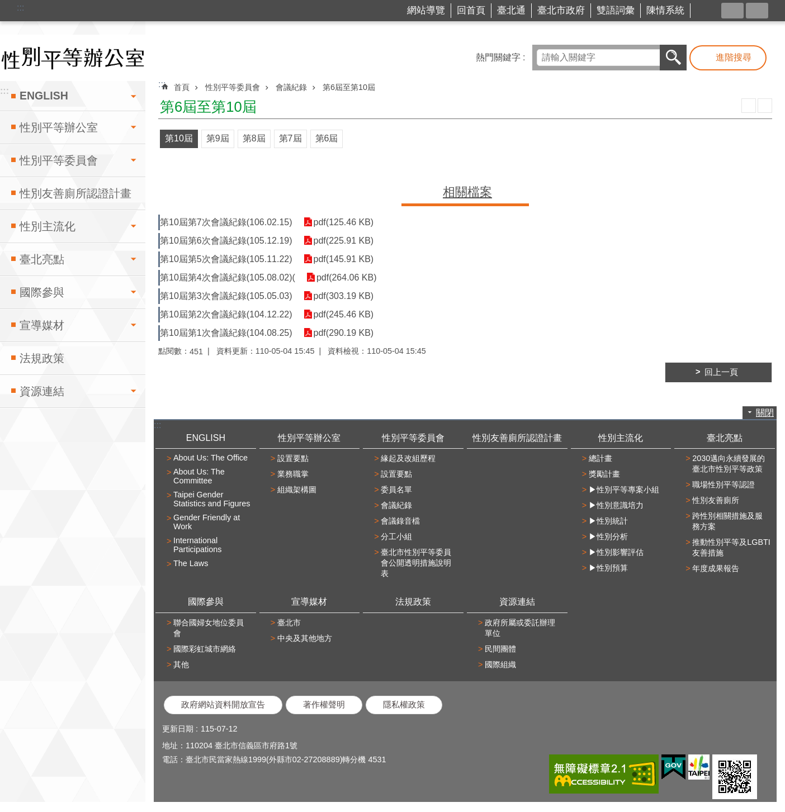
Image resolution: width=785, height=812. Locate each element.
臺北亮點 (42, 259)
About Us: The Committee (199, 476)
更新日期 (177, 728)
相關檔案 (467, 192)
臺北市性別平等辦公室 (72, 58)
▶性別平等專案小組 (624, 489)
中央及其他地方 (304, 638)
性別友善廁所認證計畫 (75, 193)
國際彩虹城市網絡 (204, 648)
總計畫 (600, 458)
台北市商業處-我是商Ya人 (708, 10)
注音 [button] (765, 105)
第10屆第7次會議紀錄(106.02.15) (226, 222)
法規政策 (42, 358)
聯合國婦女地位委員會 (208, 628)
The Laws (190, 563)
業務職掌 (293, 473)
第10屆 (179, 138)
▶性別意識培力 (616, 505)
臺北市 (289, 622)
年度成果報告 (715, 568)
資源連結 (42, 391)
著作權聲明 (324, 704)
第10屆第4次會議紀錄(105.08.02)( (227, 277)
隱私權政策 (404, 704)
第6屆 (326, 138)
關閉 (765, 412)
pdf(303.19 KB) (344, 296)
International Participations (197, 545)
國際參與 (42, 292)
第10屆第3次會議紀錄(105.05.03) (226, 296)
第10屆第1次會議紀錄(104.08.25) (226, 333)
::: (20, 7)
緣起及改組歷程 (408, 458)
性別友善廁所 (715, 500)
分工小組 (396, 536)
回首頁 (471, 10)
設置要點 (293, 458)
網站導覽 (426, 10)
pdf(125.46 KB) (344, 222)
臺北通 (511, 10)
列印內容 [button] (748, 105)
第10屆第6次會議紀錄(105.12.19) (226, 240)
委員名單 (396, 489)
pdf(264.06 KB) (346, 277)
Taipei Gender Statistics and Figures (211, 499)
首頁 (182, 87)
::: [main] (161, 84)
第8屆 (254, 138)
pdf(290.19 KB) (344, 333)
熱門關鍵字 (498, 57)
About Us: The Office (210, 457)
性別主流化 (47, 226)
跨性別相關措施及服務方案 (727, 521)
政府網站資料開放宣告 (223, 704)
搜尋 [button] (673, 57)
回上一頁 (721, 372)
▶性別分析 (608, 536)
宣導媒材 (42, 325)
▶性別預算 (608, 567)
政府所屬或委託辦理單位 (520, 628)
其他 (181, 664)
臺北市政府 (561, 10)
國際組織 (500, 664)
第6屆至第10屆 (349, 87)
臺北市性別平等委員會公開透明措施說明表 (416, 563)
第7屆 (290, 138)
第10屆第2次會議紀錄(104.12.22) (226, 314)
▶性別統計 (608, 520)
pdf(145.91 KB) (344, 259)
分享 (732, 10)
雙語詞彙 (616, 10)
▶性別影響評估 (616, 552)
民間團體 (500, 648)
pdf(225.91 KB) (344, 240)
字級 (757, 10)
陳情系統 (665, 10)
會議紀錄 (291, 87)
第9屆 (217, 138)
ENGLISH (44, 95)
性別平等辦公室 (59, 127)
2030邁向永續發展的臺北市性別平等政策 (728, 463)
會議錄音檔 (400, 520)
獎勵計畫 (604, 473)
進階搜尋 (733, 57)
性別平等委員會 (59, 160)
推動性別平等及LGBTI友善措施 (731, 547)
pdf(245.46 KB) (344, 314)
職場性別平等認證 (723, 484)
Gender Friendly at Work (206, 522)
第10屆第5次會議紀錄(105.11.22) (226, 259)
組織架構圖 (296, 489)
